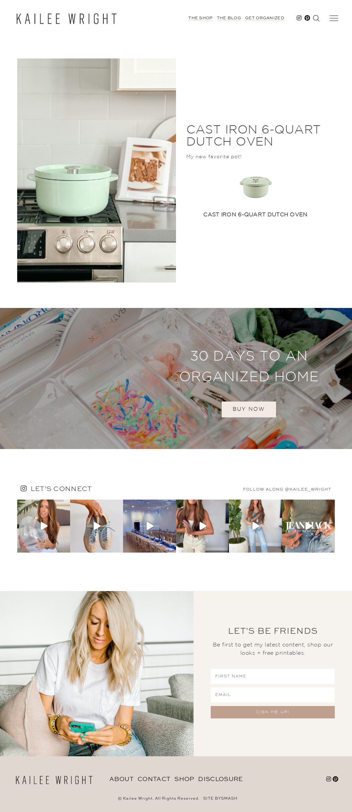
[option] (255, 196)
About (121, 779)
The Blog (229, 18)
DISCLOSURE (220, 779)
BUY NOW (249, 409)
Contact (154, 779)
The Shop (200, 18)
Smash (229, 799)
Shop (184, 779)
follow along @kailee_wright (287, 490)
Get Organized (264, 18)
